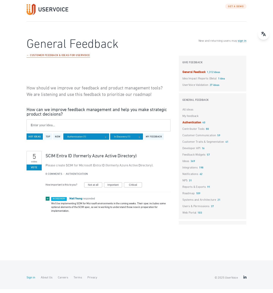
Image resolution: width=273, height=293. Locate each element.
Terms (78, 281)
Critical (135, 189)
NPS (185, 184)
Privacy (92, 281)
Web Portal (189, 216)
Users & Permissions (195, 210)
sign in (242, 44)
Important (114, 189)
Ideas (185, 165)
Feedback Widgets (194, 158)
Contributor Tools (193, 132)
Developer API (191, 152)
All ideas (187, 113)
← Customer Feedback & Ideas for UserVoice (58, 59)
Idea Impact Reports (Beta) (199, 82)
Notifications (190, 177)
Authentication (77, 177)
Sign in (31, 281)
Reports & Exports (194, 190)
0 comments (54, 177)
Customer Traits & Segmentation (203, 145)
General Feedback (194, 76)
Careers (63, 281)
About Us (47, 281)
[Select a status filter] (127, 140)
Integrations (190, 171)
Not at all (95, 189)
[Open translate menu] (263, 34)
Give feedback (192, 66)
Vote (34, 171)
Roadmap (188, 197)
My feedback (154, 140)
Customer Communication (199, 139)
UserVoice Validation (195, 88)
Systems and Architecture (199, 203)
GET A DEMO (236, 10)
